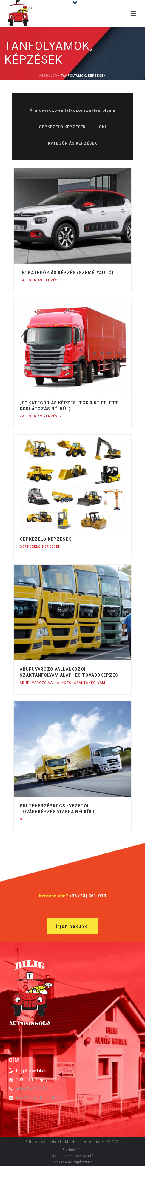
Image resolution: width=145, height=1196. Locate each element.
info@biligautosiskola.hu (39, 1097)
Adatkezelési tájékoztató (72, 1156)
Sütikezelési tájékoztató (72, 1162)
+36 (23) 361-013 (32, 1088)
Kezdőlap (48, 75)
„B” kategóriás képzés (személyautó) (67, 272)
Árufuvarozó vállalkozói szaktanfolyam (72, 110)
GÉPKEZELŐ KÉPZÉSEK (62, 127)
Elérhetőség (73, 1150)
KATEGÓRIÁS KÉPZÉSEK (72, 143)
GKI (102, 127)
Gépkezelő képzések (45, 539)
